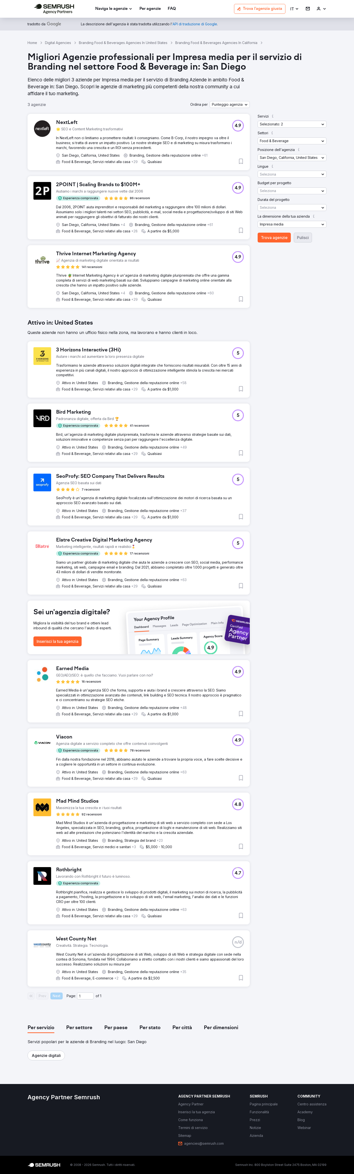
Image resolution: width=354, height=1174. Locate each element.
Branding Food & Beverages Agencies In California (216, 43)
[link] (150, 9)
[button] (294, 9)
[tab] (41, 1028)
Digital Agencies (58, 43)
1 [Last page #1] (100, 996)
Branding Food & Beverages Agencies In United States (123, 43)
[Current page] (85, 996)
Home (32, 43)
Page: (71, 996)
